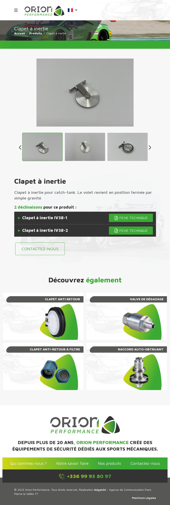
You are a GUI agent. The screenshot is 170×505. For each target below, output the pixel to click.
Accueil (19, 33)
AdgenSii (100, 489)
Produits (35, 33)
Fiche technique (131, 218)
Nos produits (109, 463)
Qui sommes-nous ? (28, 463)
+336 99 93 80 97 (85, 476)
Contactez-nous (40, 248)
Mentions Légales (144, 498)
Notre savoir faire (72, 463)
